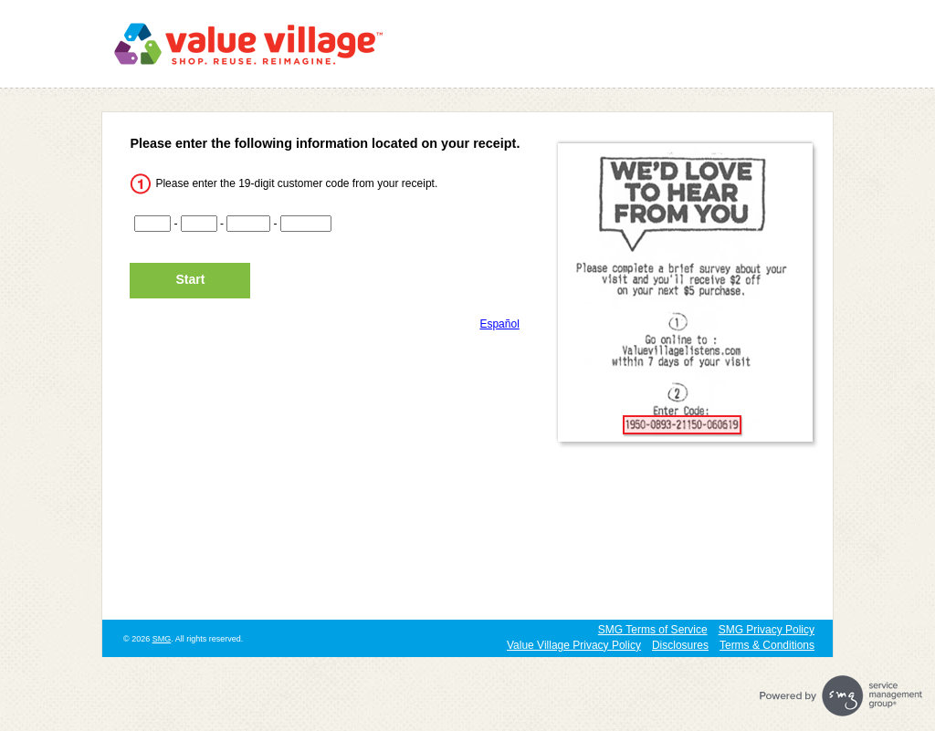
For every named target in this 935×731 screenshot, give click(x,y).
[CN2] (199, 223)
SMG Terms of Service (653, 629)
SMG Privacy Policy (766, 629)
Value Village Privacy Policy (574, 645)
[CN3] (248, 223)
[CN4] (305, 223)
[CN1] (152, 223)
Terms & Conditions (767, 645)
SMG (162, 638)
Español (499, 324)
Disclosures (680, 645)
